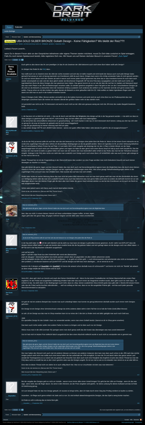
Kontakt (127, 419)
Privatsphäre (138, 422)
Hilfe (131, 419)
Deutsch (5, 419)
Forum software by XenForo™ (50, 422)
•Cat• (7, 219)
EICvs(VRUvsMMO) (11, 131)
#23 (138, 198)
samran (8, 79)
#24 (138, 227)
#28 (138, 403)
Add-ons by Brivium (83, 422)
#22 (138, 131)
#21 (138, 109)
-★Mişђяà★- (45, 44)
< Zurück (15, 59)
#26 (138, 290)
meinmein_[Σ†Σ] (11, 156)
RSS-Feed (141, 419)
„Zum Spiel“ (123, 56)
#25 (138, 271)
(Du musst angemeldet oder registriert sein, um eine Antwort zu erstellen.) (120, 409)
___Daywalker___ (11, 396)
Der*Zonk (9, 292)
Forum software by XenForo (18, 422)
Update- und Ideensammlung (27, 44)
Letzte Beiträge (9, 31)
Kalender (18, 27)
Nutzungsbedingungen (128, 422)
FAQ (44, 69)
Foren (9, 27)
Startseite (136, 419)
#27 (138, 375)
